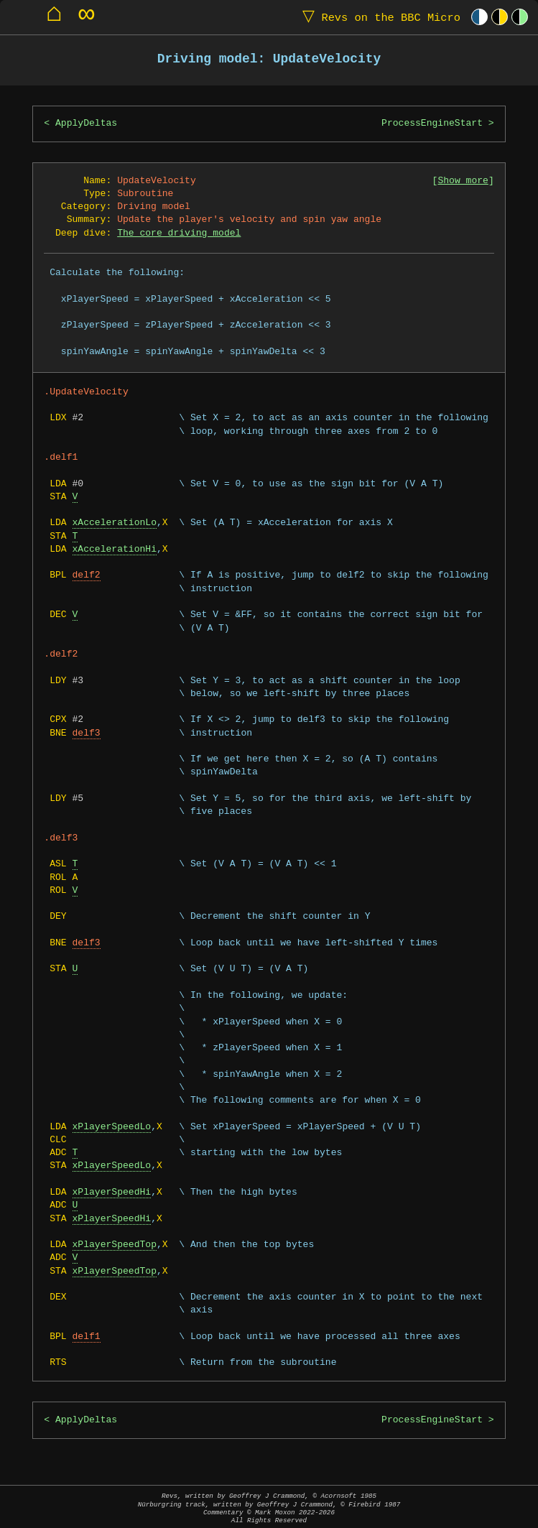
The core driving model (179, 233)
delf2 (87, 575)
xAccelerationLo (115, 523)
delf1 (87, 1336)
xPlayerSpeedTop (115, 1244)
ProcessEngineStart (432, 123)
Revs (378, 16)
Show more (462, 181)
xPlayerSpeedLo (112, 1127)
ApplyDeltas (86, 123)
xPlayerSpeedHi (112, 1192)
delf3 (87, 733)
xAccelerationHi (115, 549)
